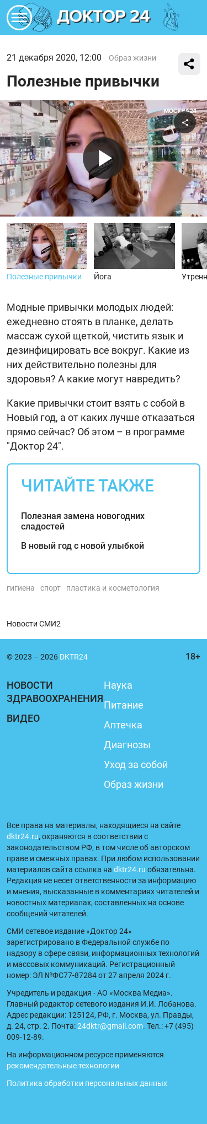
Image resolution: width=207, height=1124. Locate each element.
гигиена (21, 588)
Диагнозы (127, 744)
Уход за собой (136, 764)
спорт (50, 588)
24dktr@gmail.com (110, 1026)
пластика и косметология (113, 588)
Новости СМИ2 (34, 623)
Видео (23, 718)
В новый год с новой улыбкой (82, 546)
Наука (118, 685)
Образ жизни (132, 57)
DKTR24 (104, 17)
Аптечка (123, 725)
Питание (124, 705)
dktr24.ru (23, 836)
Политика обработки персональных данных (87, 1083)
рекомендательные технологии (63, 1065)
